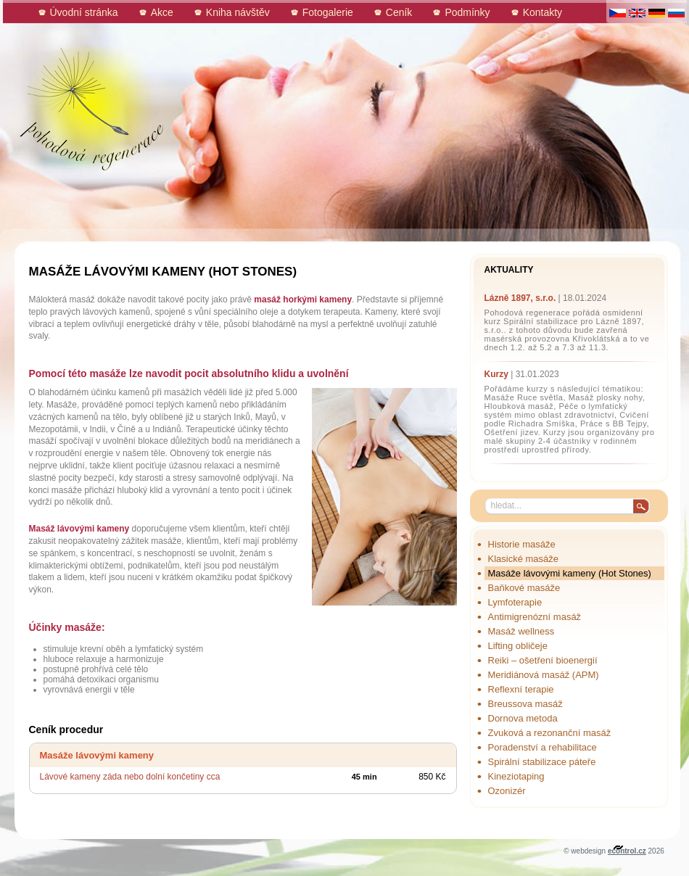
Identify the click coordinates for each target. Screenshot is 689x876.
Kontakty (542, 12)
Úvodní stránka (84, 12)
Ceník (399, 12)
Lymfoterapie (515, 602)
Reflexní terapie (521, 689)
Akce (162, 12)
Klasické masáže (523, 558)
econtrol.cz (627, 851)
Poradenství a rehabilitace (542, 747)
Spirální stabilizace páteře (542, 761)
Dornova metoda (523, 718)
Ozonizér (507, 790)
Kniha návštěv (238, 12)
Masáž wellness (521, 631)
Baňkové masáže (524, 587)
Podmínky (467, 12)
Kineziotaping (516, 776)
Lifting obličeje (518, 645)
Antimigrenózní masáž (535, 616)
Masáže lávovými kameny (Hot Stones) (569, 573)
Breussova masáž (525, 703)
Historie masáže (522, 544)
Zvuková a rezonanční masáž (549, 732)
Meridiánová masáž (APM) (543, 674)
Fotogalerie (327, 12)
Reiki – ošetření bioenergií (543, 660)
